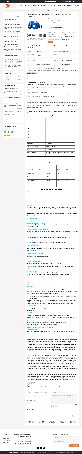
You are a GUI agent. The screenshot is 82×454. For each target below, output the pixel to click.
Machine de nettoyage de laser (11, 31)
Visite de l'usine (52, 5)
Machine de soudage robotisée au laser (13, 27)
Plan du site (5, 445)
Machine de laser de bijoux (10, 33)
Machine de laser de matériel (10, 41)
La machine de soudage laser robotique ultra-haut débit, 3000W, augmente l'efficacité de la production (23, 444)
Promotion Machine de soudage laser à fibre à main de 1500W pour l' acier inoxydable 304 (36, 39)
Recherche (58, 1)
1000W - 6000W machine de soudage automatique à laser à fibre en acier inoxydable (41, 422)
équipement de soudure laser (37, 386)
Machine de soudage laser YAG (11, 36)
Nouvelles (69, 5)
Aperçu (4, 10)
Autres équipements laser (10, 46)
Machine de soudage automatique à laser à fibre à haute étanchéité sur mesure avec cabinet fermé (15, 63)
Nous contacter (61, 5)
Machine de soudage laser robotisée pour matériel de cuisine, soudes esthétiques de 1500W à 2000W (23, 437)
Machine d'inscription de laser (11, 22)
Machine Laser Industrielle (10, 44)
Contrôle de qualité (6, 440)
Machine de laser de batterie (10, 39)
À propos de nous (42, 5)
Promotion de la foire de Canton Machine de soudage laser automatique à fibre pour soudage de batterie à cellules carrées (73, 422)
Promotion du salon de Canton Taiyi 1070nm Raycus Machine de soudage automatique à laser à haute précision (31, 422)
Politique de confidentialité (13, 452)
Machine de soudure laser (16, 10)
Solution (76, 5)
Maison (21, 5)
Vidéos (34, 5)
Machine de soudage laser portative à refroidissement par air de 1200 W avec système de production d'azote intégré (52, 422)
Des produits (28, 5)
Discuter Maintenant (67, 1)
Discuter (50, 42)
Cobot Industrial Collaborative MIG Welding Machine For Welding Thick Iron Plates (23, 441)
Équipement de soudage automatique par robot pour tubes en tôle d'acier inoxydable (62, 422)
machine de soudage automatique (64, 386)
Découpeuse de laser (9, 19)
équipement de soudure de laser (50, 386)
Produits (8, 10)
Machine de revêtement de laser (11, 24)
